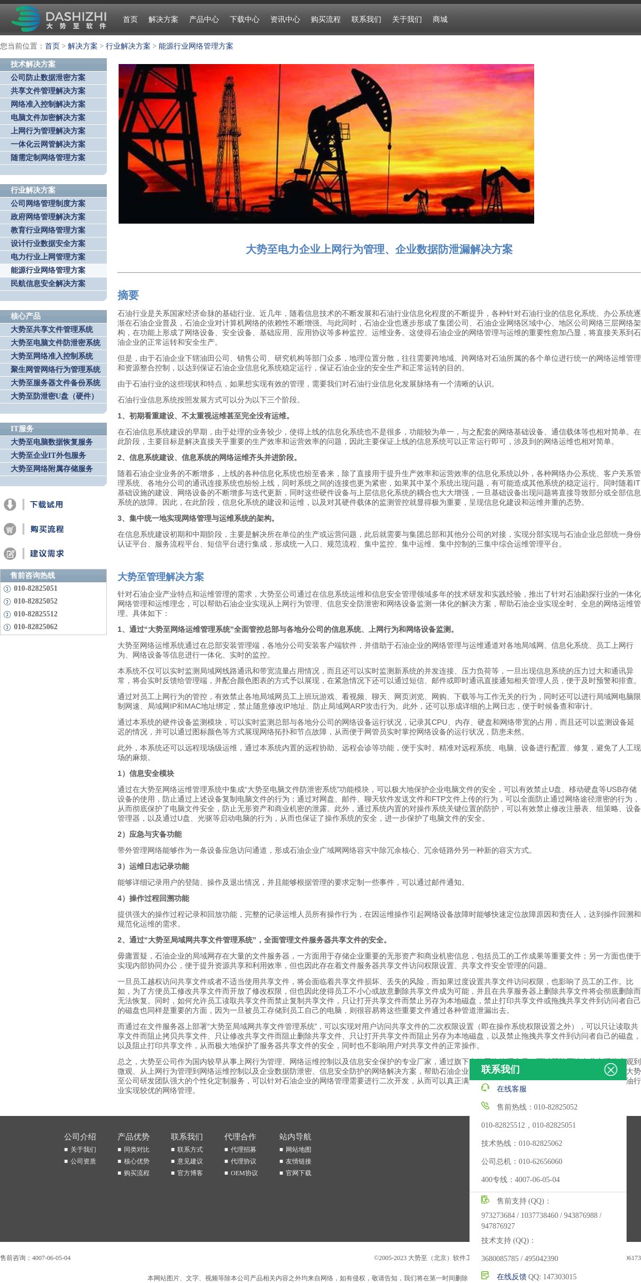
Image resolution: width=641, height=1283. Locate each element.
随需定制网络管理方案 (48, 158)
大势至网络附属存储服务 (52, 469)
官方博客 (190, 1173)
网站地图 (298, 1149)
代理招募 (243, 1149)
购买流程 (326, 19)
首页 (130, 19)
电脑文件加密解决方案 (48, 118)
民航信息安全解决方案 (48, 284)
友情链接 (298, 1161)
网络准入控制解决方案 (48, 104)
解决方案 (163, 19)
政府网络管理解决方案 (48, 217)
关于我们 (407, 19)
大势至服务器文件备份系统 (55, 383)
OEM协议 (244, 1173)
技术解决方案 (33, 64)
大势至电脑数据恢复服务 (52, 442)
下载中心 (245, 19)
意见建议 (190, 1161)
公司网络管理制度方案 (48, 204)
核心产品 (26, 316)
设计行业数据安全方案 (48, 244)
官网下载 (298, 1173)
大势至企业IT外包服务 (48, 456)
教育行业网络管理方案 (48, 230)
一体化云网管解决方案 (48, 144)
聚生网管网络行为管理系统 (55, 370)
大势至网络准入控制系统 (52, 356)
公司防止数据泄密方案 (48, 78)
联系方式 (190, 1149)
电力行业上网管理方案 (48, 257)
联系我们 (366, 19)
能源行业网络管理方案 (196, 46)
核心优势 (137, 1161)
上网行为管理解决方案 (48, 131)
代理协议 (243, 1161)
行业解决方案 (128, 46)
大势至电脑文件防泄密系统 (55, 343)
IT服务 (22, 429)
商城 (440, 19)
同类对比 (137, 1149)
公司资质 (83, 1161)
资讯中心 (285, 19)
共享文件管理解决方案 (48, 91)
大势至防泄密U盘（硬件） (54, 396)
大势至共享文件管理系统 (52, 330)
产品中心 (204, 19)
